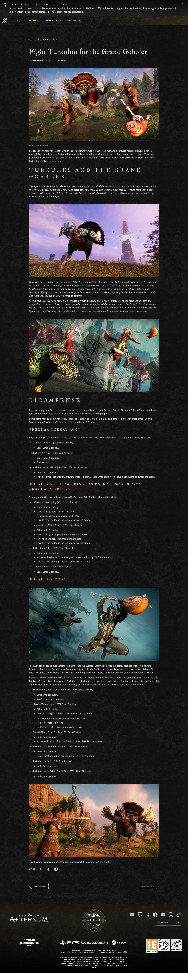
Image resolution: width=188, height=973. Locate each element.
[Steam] (119, 943)
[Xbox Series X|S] (94, 943)
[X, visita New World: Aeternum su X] (147, 915)
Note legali (76, 950)
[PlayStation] (69, 943)
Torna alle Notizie (44, 39)
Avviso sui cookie (109, 950)
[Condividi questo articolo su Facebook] (56, 869)
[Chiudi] (184, 3)
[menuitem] (18, 20)
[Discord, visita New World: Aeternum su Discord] (132, 914)
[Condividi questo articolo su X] (48, 869)
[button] (94, 104)
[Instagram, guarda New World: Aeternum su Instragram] (171, 914)
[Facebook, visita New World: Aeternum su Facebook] (155, 914)
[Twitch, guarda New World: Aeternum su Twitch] (140, 914)
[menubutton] (168, 922)
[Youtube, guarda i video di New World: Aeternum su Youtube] (163, 914)
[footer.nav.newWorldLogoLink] (28, 917)
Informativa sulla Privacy (91, 950)
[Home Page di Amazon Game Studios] (29, 943)
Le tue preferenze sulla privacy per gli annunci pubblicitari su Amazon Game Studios (93, 952)
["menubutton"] (18, 20)
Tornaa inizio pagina (94, 920)
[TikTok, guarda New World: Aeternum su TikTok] (178, 914)
